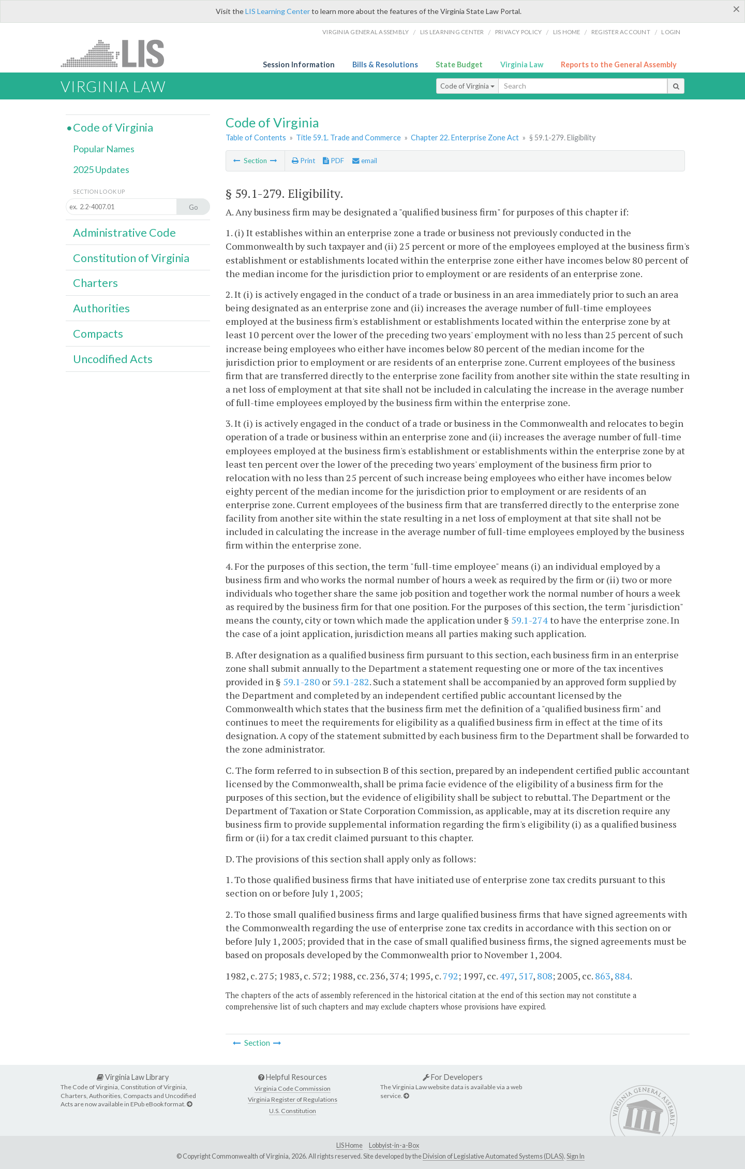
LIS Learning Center (277, 11)
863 (602, 976)
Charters (95, 283)
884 (622, 976)
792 (450, 976)
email (364, 160)
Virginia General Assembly (365, 31)
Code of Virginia (467, 86)
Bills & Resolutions (385, 64)
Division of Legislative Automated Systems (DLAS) (493, 1156)
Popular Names (104, 148)
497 (507, 976)
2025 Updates (101, 169)
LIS (118, 53)
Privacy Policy (518, 31)
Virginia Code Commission (293, 1088)
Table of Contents (256, 137)
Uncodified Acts (113, 359)
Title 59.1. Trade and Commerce (348, 137)
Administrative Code (124, 232)
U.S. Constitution (292, 1111)
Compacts (98, 333)
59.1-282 (351, 681)
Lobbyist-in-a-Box (394, 1145)
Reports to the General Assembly (619, 64)
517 (525, 976)
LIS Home (349, 1145)
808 (545, 976)
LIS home (566, 31)
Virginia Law (521, 64)
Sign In (576, 1156)
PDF (333, 160)
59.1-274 (529, 620)
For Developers (453, 1077)
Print (303, 160)
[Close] (736, 9)
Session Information (299, 64)
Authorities (101, 308)
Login (670, 31)
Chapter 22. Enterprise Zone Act (465, 137)
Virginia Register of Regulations (292, 1099)
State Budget (459, 64)
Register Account (620, 31)
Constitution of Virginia (131, 258)
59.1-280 (301, 681)
